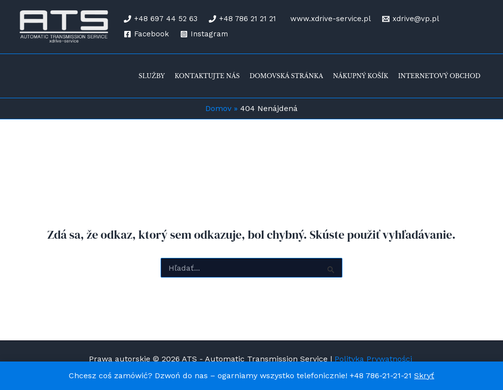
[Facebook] (146, 34)
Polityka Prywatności (375, 358)
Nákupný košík (361, 76)
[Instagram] (204, 34)
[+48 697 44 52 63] (160, 19)
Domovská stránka (286, 76)
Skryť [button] (424, 375)
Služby (152, 76)
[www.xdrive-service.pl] (329, 19)
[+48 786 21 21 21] (242, 19)
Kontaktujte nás (207, 76)
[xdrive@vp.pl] (410, 19)
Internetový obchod (439, 76)
